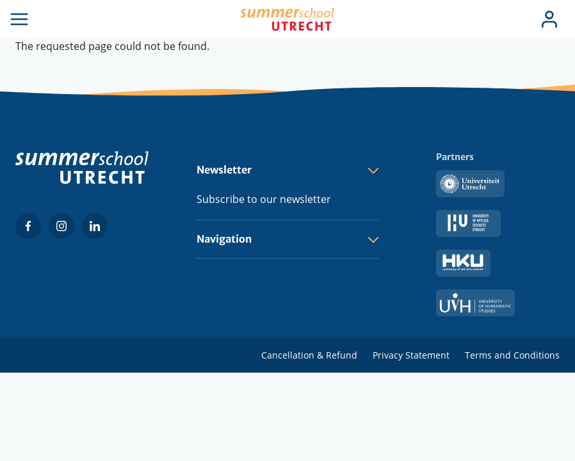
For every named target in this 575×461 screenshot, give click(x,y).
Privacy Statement (411, 355)
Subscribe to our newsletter (264, 199)
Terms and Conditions (512, 355)
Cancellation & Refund (309, 355)
